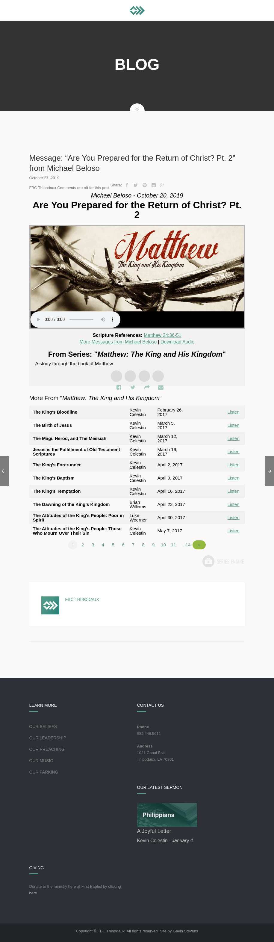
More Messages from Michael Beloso (117, 341)
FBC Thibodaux (82, 598)
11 (175, 544)
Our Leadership (47, 737)
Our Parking (43, 771)
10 (165, 544)
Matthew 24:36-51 (162, 335)
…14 (188, 544)
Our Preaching (47, 748)
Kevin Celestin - (165, 839)
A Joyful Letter (154, 831)
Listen (233, 411)
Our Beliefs (43, 726)
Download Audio (178, 341)
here (33, 892)
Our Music (41, 760)
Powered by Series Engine (223, 561)
